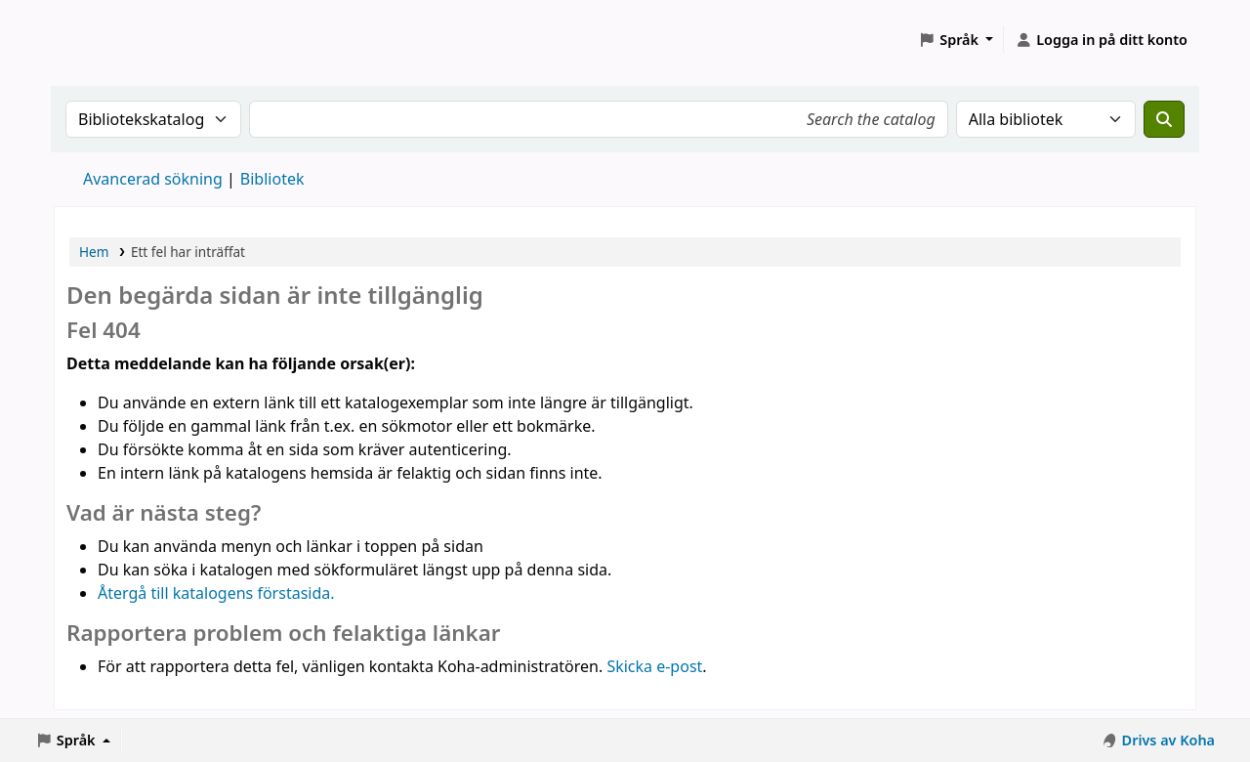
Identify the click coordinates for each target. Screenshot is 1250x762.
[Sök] (1164, 119)
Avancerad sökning (153, 179)
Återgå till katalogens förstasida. (216, 593)
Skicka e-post (654, 666)
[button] (955, 40)
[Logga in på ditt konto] (1101, 40)
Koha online (103, 39)
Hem (93, 251)
